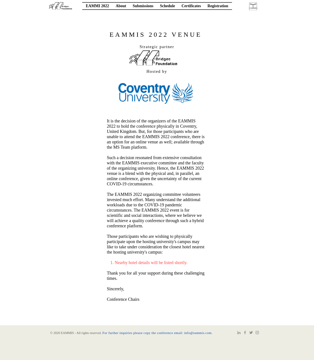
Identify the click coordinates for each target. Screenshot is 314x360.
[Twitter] (251, 332)
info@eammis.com (198, 333)
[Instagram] (257, 332)
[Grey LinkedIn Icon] (239, 332)
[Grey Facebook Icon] (245, 332)
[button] (121, 6)
